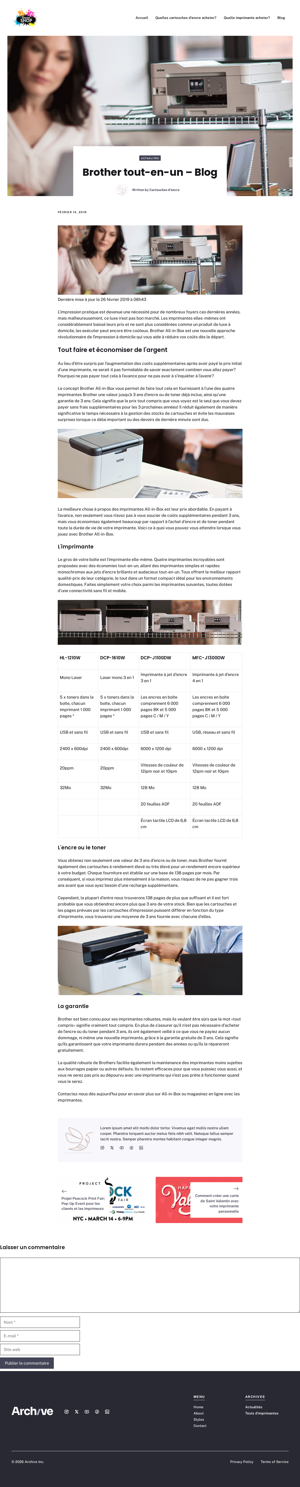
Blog (281, 18)
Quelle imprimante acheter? (247, 18)
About (199, 1413)
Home (198, 1407)
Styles (199, 1419)
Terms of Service (275, 1462)
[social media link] (102, 1148)
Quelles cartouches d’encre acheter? (185, 18)
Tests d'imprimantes (262, 1413)
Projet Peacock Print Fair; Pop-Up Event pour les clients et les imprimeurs (83, 1203)
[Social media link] (66, 1411)
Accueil (142, 18)
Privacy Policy (241, 1462)
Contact (200, 1426)
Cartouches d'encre (164, 190)
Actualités (150, 158)
